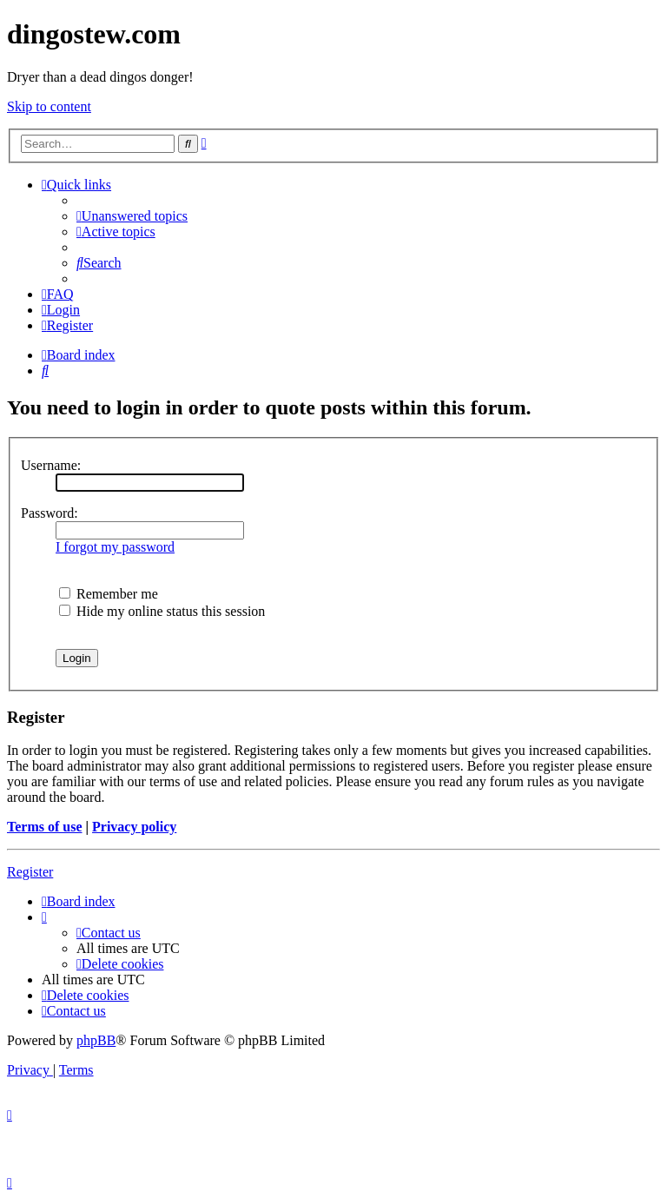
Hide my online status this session (162, 611)
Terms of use (45, 826)
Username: (51, 465)
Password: (49, 513)
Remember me (108, 593)
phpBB (96, 1040)
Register (30, 871)
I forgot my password (115, 546)
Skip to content (49, 106)
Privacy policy (134, 826)
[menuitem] (132, 215)
